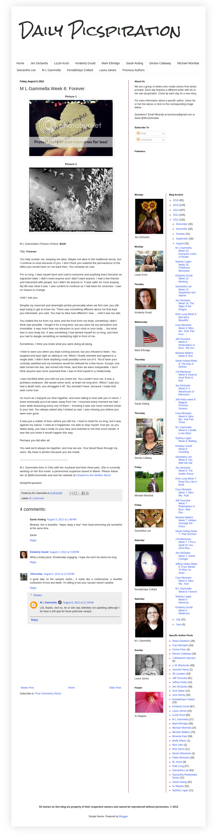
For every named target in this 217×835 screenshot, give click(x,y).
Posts (141, 133)
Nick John (177, 744)
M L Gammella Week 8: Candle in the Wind (185, 430)
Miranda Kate (179, 736)
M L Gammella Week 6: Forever (186, 590)
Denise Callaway (160, 63)
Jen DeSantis (39, 63)
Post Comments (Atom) (48, 693)
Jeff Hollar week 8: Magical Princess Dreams (185, 404)
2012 (176, 219)
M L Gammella (51, 70)
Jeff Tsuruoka (179, 678)
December (182, 224)
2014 (176, 210)
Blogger (123, 816)
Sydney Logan (180, 790)
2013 (176, 214)
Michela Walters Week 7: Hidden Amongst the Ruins (185, 522)
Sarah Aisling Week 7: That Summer (186, 533)
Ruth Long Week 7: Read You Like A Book (186, 481)
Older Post (115, 687)
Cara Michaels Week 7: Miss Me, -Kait (184, 492)
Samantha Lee (26, 70)
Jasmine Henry (180, 669)
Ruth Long (178, 766)
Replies (38, 595)
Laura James (107, 70)
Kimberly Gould (85, 63)
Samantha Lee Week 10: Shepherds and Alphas (185, 291)
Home (20, 63)
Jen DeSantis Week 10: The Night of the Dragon (184, 305)
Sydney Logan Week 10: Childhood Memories (183, 266)
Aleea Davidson (181, 640)
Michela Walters (181, 732)
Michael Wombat (188, 63)
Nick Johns (178, 749)
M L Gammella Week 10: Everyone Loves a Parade (185, 252)
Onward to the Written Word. (93, 475)
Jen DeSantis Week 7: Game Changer (185, 555)
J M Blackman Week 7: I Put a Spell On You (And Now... (185, 544)
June (179, 624)
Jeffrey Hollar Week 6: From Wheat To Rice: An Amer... (186, 568)
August (180, 243)
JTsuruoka (36, 574)
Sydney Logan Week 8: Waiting (186, 440)
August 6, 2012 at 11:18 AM (78, 602)
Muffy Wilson (179, 740)
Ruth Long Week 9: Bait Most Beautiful (186, 317)
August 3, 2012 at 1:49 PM (61, 519)
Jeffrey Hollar (179, 682)
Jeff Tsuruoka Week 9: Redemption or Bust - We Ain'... (185, 343)
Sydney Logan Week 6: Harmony (183, 599)
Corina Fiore (179, 649)
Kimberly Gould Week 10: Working (183, 278)
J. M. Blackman (180, 665)
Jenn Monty (178, 695)
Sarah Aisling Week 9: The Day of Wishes (186, 363)
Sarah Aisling (134, 63)
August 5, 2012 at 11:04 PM (59, 574)
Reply (33, 540)
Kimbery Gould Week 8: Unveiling (183, 449)
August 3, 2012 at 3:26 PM (64, 552)
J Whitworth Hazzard (184, 658)
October (180, 233)
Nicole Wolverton (181, 753)
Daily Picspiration (100, 30)
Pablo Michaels (180, 757)
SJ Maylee (178, 786)
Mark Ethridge (111, 63)
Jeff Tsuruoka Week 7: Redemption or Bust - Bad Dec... (185, 506)
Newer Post (27, 687)
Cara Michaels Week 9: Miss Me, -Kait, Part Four (184, 330)
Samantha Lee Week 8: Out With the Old (183, 459)
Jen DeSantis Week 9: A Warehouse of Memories (184, 390)
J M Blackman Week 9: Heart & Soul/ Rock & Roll (186, 376)
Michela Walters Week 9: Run (184, 354)
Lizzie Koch (61, 63)
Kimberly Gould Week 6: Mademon (183, 610)
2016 (176, 200)
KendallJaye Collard (80, 70)
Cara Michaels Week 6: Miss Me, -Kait (184, 580)
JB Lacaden (178, 673)
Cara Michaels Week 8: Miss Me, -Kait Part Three (184, 418)
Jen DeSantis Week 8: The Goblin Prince (184, 470)
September (182, 238)
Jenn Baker (178, 690)
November (182, 228)
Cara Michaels (180, 645)
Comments (144, 139)
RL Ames (177, 762)
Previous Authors (133, 70)
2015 (176, 205)
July (178, 619)
